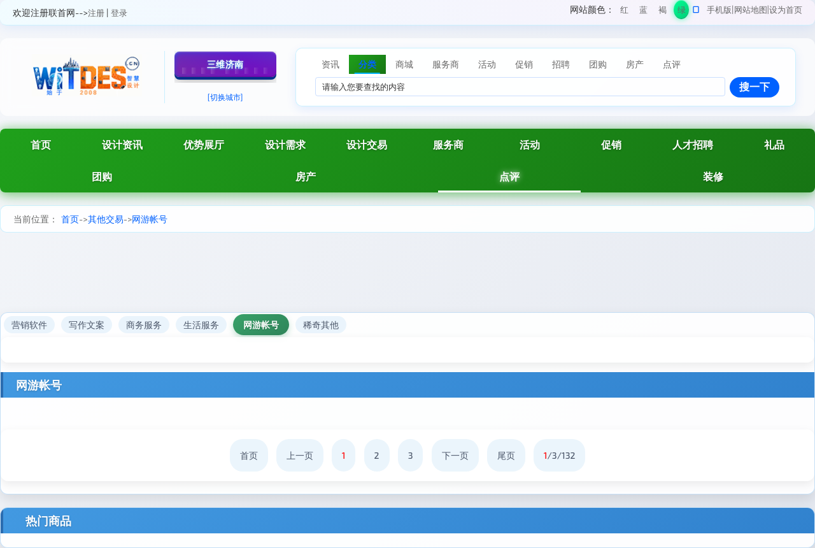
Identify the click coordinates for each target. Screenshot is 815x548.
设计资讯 (122, 144)
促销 (611, 144)
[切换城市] (225, 96)
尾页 (506, 455)
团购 (102, 176)
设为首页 (785, 9)
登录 (119, 13)
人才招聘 (692, 144)
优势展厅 (203, 144)
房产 (305, 176)
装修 (713, 176)
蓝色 (643, 11)
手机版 (719, 9)
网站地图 (750, 9)
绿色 (681, 11)
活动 (530, 144)
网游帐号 (149, 218)
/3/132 (560, 455)
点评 (509, 176)
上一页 (300, 455)
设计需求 (285, 144)
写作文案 (86, 324)
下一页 (455, 455)
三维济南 (225, 64)
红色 (624, 11)
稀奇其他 (321, 324)
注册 (96, 13)
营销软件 (29, 324)
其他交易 (106, 218)
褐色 (662, 11)
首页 (41, 144)
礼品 (774, 144)
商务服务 (144, 324)
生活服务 (201, 324)
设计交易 (366, 144)
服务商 (448, 144)
